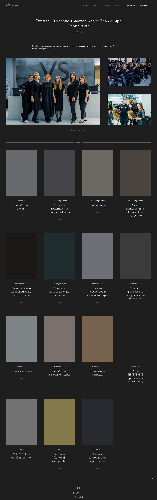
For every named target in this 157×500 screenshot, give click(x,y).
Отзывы (107, 5)
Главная (85, 5)
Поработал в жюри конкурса (59, 375)
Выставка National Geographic (59, 460)
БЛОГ (117, 5)
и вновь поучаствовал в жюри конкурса (97, 294)
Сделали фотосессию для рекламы (59, 294)
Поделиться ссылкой (80, 132)
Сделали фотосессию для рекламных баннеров (135, 296)
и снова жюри (97, 207)
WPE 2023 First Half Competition (21, 458)
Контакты (144, 5)
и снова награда (21, 373)
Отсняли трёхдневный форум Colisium (59, 211)
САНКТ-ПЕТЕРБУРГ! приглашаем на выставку (135, 379)
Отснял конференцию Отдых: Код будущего (135, 213)
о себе (96, 5)
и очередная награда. (97, 375)
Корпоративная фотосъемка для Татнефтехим (21, 294)
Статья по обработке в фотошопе (97, 460)
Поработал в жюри (21, 209)
